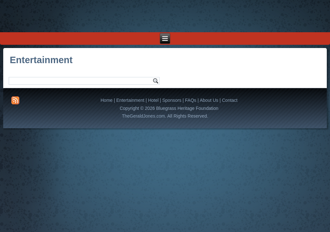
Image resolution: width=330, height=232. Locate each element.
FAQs (190, 100)
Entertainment (130, 100)
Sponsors (171, 100)
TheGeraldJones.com (143, 116)
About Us (209, 100)
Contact (230, 100)
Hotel (153, 100)
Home (106, 100)
